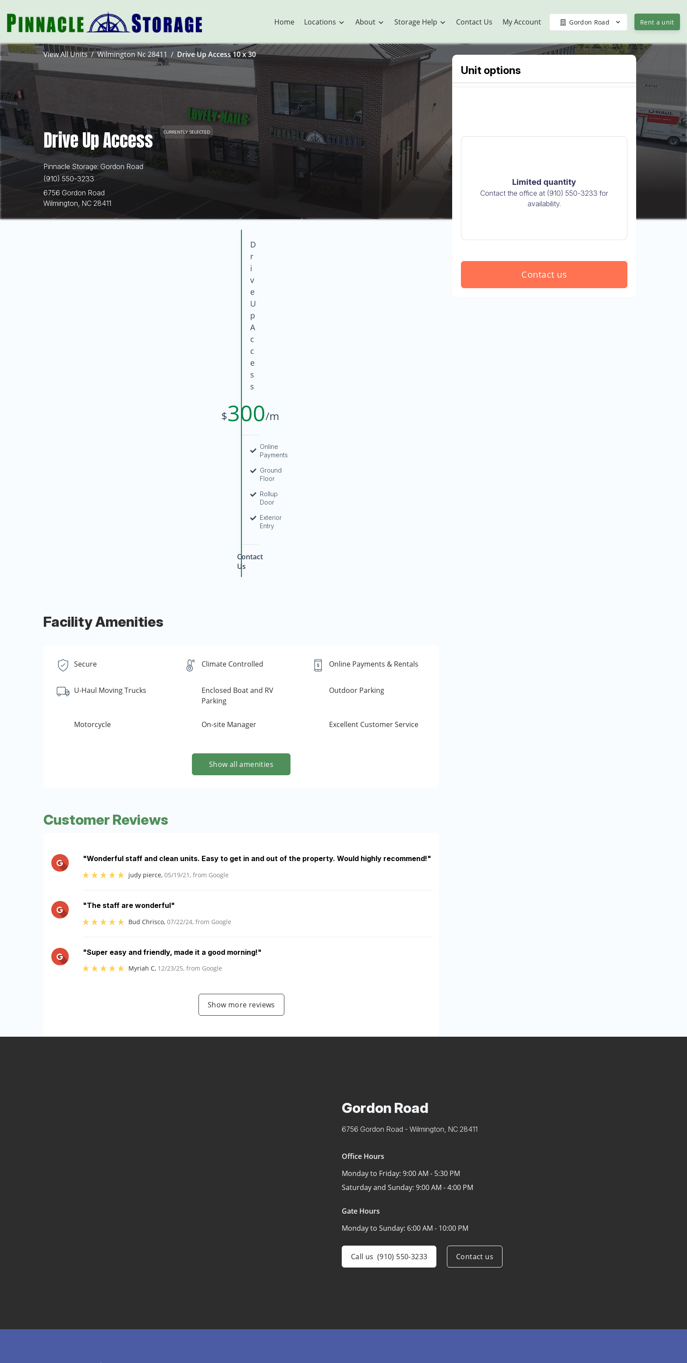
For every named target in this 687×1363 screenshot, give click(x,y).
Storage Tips (535, 1332)
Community (428, 1263)
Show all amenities (241, 608)
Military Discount (541, 1280)
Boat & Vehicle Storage (551, 1246)
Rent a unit (657, 22)
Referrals (529, 1297)
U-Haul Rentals (539, 1229)
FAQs (523, 1314)
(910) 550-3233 (68, 178)
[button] (88, 1261)
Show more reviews (241, 849)
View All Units (65, 54)
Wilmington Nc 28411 (132, 54)
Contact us (544, 337)
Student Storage (541, 1263)
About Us (424, 1246)
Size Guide (532, 1349)
